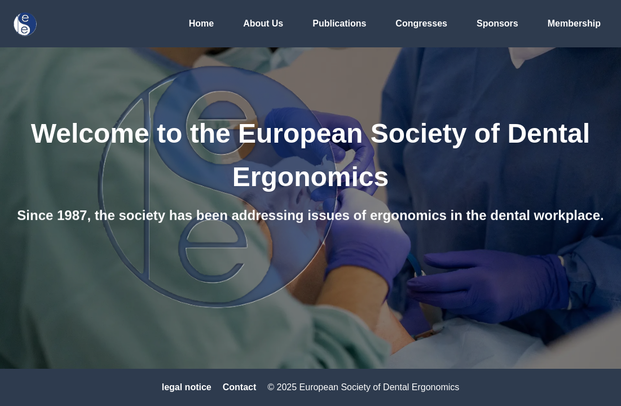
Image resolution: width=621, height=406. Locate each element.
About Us (263, 23)
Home (201, 23)
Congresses (421, 23)
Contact (240, 387)
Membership (574, 23)
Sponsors (497, 23)
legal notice (187, 387)
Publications (339, 23)
